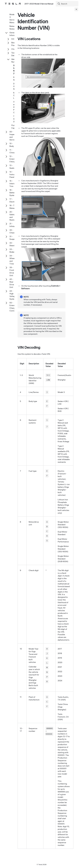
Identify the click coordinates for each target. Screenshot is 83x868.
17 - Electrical (13, 200)
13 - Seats (11, 166)
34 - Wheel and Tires (12, 260)
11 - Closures (13, 151)
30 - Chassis (12, 231)
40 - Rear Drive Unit (11, 283)
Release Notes (12, 27)
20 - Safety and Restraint (13, 216)
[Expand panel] (76, 9)
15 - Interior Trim (12, 183)
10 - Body (11, 144)
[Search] (67, 3)
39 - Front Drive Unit (11, 271)
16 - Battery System (12, 192)
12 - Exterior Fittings (12, 159)
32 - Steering (13, 244)
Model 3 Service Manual (12, 18)
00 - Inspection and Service (14, 136)
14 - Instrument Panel (14, 174)
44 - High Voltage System (12, 295)
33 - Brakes (12, 250)
